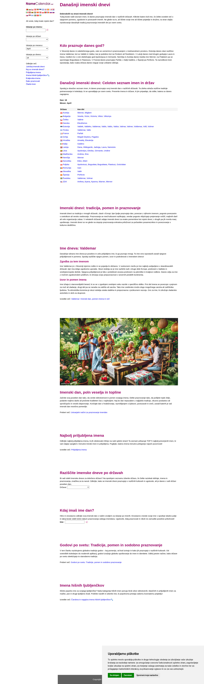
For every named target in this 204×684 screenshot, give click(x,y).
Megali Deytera (84, 137)
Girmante (99, 151)
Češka (65, 119)
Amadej (80, 140)
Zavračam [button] (128, 675)
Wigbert (88, 113)
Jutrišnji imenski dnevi (35, 66)
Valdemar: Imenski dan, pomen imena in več (90, 299)
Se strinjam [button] (114, 675)
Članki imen (31, 84)
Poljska (66, 164)
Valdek (80, 126)
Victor (86, 116)
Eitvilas (91, 151)
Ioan (79, 168)
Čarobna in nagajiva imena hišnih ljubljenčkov (91, 599)
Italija (65, 144)
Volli (145, 126)
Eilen (79, 161)
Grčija (65, 137)
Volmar (90, 178)
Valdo (103, 126)
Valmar (123, 126)
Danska (66, 123)
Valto (89, 130)
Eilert (85, 161)
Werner (80, 113)
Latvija (65, 147)
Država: (63, 487)
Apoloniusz (82, 164)
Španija (66, 175)
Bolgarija (66, 116)
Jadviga (97, 147)
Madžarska (67, 154)
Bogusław (92, 164)
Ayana (87, 181)
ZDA (65, 181)
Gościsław (121, 164)
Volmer (151, 126)
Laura (103, 147)
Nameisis (112, 147)
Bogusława (102, 164)
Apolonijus (81, 151)
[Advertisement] (119, 33)
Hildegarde (88, 147)
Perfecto (81, 175)
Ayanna (94, 181)
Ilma (86, 154)
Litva (65, 151)
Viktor (100, 116)
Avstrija (66, 113)
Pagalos (95, 137)
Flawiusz (112, 164)
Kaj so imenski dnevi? (35, 69)
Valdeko (87, 126)
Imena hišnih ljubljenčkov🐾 (38, 75)
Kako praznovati (33, 81)
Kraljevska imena (33, 78)
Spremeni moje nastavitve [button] (147, 675)
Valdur (116, 126)
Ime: (62, 522)
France (66, 133)
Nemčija (66, 157)
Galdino (80, 144)
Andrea (80, 154)
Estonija (66, 126)
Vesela (80, 116)
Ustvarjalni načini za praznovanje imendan (89, 412)
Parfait (80, 133)
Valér (79, 171)
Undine (107, 151)
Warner (102, 181)
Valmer (130, 126)
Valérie (80, 119)
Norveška (67, 161)
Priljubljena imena (33, 72)
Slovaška (67, 171)
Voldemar (138, 126)
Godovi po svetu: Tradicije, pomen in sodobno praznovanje (96, 562)
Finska (66, 130)
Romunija (67, 168)
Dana (79, 147)
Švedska (66, 178)
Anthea (80, 181)
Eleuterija (89, 140)
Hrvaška (66, 140)
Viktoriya (107, 116)
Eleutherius (82, 123)
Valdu (109, 126)
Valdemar (96, 126)
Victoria (93, 116)
